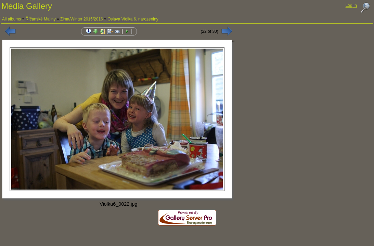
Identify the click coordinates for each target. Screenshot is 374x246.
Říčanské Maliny (41, 19)
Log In (351, 5)
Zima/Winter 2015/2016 (81, 19)
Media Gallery (26, 6)
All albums (11, 19)
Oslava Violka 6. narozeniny (132, 19)
